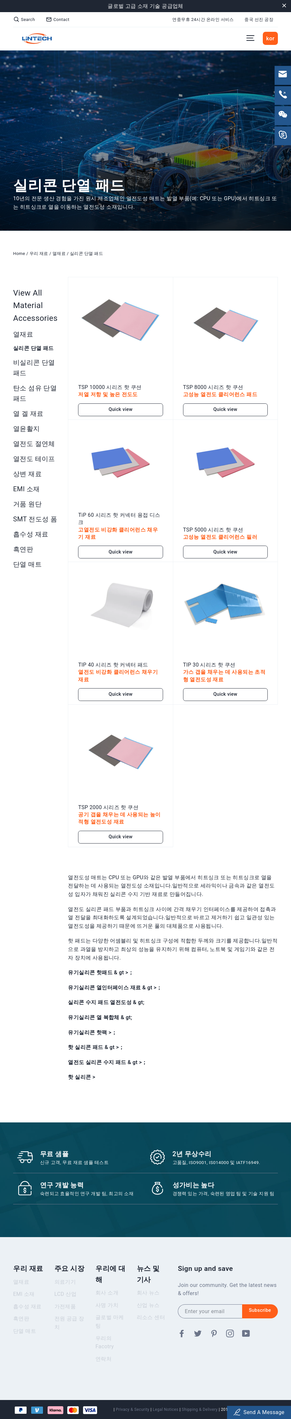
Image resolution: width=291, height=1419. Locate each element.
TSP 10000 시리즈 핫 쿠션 (109, 384)
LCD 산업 (65, 1298)
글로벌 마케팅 (109, 1326)
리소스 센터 (151, 1322)
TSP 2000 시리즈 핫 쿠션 (108, 804)
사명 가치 (106, 1310)
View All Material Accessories (35, 305)
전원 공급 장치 (69, 1327)
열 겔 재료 (28, 414)
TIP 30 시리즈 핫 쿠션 (209, 662)
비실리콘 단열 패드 (34, 368)
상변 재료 (27, 474)
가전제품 (65, 1311)
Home (19, 253)
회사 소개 (106, 1297)
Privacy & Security (132, 1409)
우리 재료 (39, 253)
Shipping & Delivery (200, 1409)
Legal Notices (165, 1409)
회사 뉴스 (148, 1297)
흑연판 (23, 549)
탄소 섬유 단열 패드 (35, 393)
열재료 (59, 253)
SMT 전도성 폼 (35, 519)
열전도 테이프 (34, 459)
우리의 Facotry (104, 1347)
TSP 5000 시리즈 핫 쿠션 (213, 527)
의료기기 (65, 1286)
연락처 (103, 1363)
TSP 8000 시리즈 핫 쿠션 (213, 384)
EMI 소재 (26, 489)
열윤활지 (26, 429)
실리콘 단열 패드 (86, 253)
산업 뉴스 (148, 1310)
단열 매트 (27, 564)
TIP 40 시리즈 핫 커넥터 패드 (113, 662)
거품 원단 (27, 504)
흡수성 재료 (30, 534)
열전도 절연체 (34, 444)
